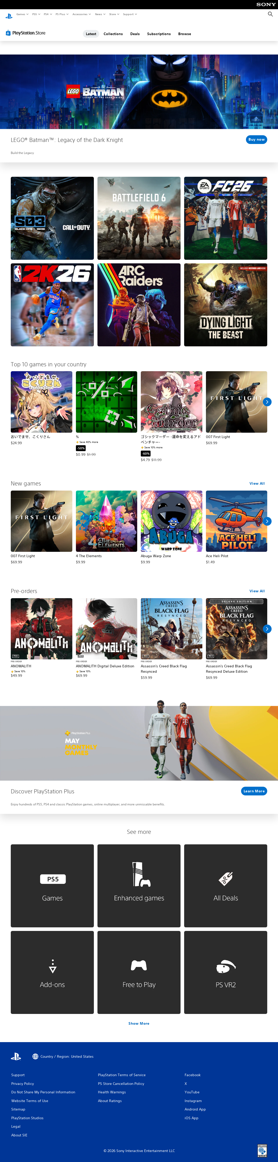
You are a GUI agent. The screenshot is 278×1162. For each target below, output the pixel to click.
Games (20, 14)
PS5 (34, 14)
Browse (184, 29)
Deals (135, 29)
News (98, 14)
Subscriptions (159, 29)
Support (128, 14)
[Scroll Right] (267, 397)
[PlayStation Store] (26, 28)
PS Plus (60, 14)
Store (112, 14)
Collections (113, 29)
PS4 (46, 14)
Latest (91, 29)
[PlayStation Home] (9, 14)
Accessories (79, 14)
